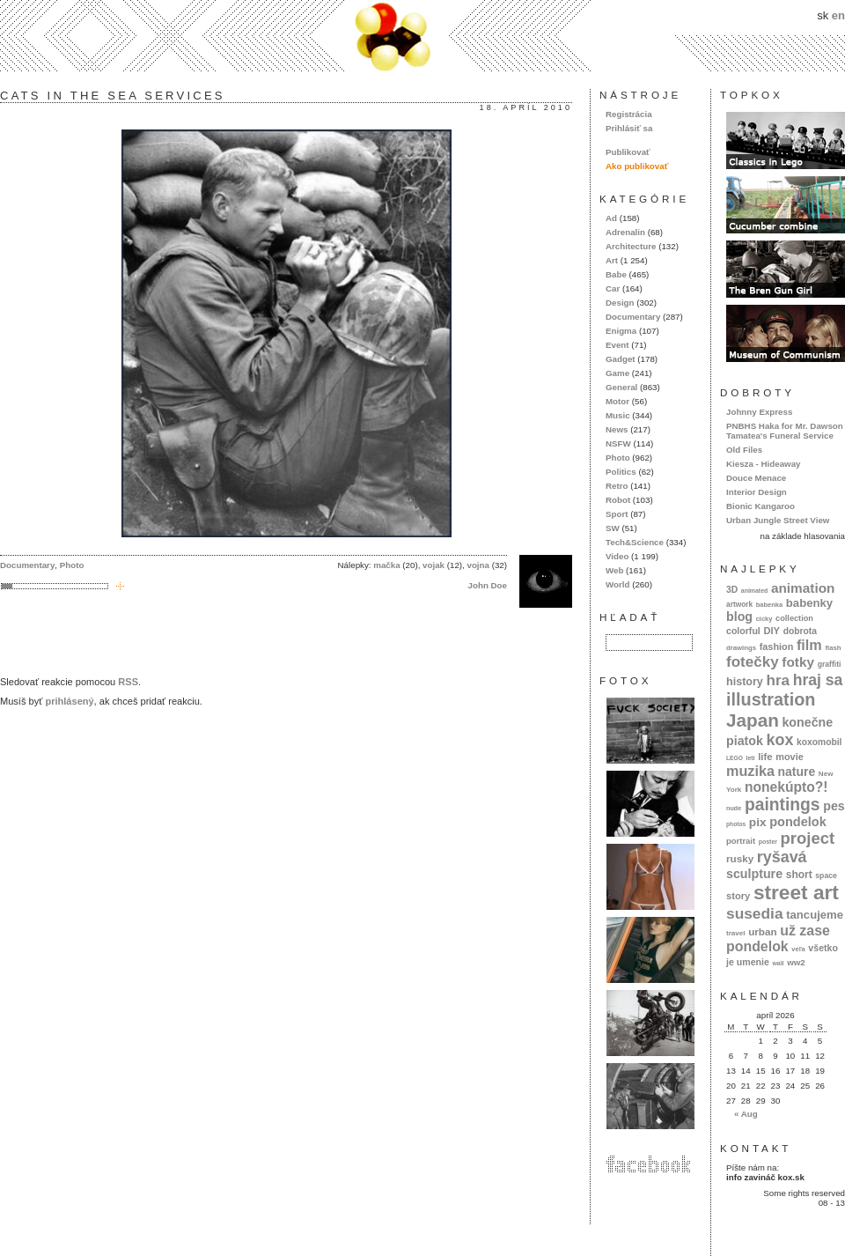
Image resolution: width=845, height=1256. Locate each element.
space (825, 875)
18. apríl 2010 (526, 107)
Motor (617, 401)
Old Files (744, 449)
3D (732, 590)
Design (620, 302)
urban (762, 931)
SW (613, 528)
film (809, 645)
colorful (743, 630)
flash (833, 648)
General (621, 387)
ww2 (796, 962)
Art (612, 260)
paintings (782, 804)
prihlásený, (70, 701)
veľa (798, 949)
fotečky (752, 662)
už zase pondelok (778, 938)
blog (739, 617)
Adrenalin (625, 232)
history (744, 682)
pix (758, 822)
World (617, 584)
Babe (616, 274)
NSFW (618, 443)
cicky (764, 619)
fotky (798, 661)
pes (834, 806)
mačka (386, 565)
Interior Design (756, 492)
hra (778, 680)
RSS (128, 681)
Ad (611, 218)
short (799, 874)
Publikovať (628, 152)
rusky (739, 858)
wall (777, 963)
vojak (433, 565)
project (807, 838)
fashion (777, 646)
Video (617, 556)
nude (733, 808)
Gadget (621, 359)
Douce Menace (756, 478)
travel (736, 933)
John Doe (487, 585)
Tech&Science (635, 542)
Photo (72, 565)
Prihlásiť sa (629, 128)
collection (794, 618)
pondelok (798, 822)
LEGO (734, 758)
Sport (617, 514)
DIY (771, 630)
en (838, 15)
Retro (617, 486)
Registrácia (629, 114)
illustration (770, 699)
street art (796, 892)
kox (780, 740)
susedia (754, 913)
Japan (752, 720)
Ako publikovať (637, 166)
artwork (739, 604)
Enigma (621, 331)
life (765, 756)
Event (617, 345)
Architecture (631, 246)
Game (617, 373)
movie (789, 756)
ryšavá (782, 857)
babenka (769, 605)
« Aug (746, 1114)
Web (614, 570)
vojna (478, 565)
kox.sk (422, 35)
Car (613, 288)
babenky (809, 603)
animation (803, 587)
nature (797, 772)
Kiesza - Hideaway (763, 464)
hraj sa (818, 680)
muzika (750, 771)
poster (768, 842)
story (738, 895)
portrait (740, 841)
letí (750, 758)
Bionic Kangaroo (760, 506)
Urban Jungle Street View (777, 520)
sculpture (754, 874)
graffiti (829, 664)
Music (618, 415)
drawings (741, 648)
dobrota (800, 631)
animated (754, 590)
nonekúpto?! (786, 786)
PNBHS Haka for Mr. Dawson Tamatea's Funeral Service (784, 430)
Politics (621, 472)
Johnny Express (759, 412)
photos (736, 824)
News (617, 429)
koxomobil (819, 742)
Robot (618, 500)
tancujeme (814, 914)
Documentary (27, 565)
